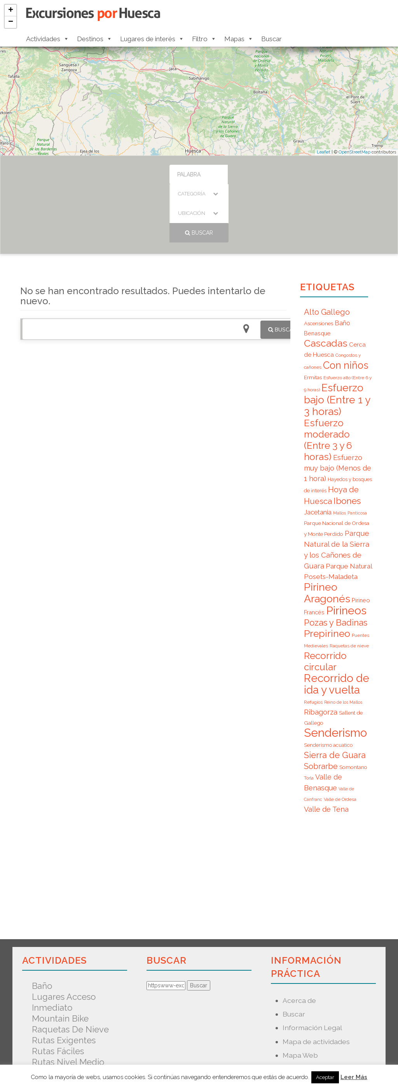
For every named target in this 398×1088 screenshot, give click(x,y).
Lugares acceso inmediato (64, 943)
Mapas (238, 39)
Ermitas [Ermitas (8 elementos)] (313, 319)
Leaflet (323, 152)
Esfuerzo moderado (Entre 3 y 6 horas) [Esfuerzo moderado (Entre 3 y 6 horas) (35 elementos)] (328, 381)
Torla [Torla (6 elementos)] (309, 719)
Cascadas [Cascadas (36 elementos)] (325, 285)
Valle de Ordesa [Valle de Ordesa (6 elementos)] (340, 741)
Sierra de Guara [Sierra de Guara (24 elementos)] (335, 697)
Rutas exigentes (64, 982)
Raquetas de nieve (70, 971)
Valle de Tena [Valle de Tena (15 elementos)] (326, 751)
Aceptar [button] (325, 1077)
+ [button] (10, 10)
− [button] (10, 22)
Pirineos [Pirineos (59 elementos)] (346, 552)
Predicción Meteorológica (325, 1024)
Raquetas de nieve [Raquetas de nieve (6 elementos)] (349, 587)
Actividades (47, 39)
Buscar (271, 39)
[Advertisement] (153, 381)
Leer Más (353, 1077)
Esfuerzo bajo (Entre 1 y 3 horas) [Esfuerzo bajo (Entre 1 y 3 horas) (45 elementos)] (337, 341)
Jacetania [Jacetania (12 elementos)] (318, 454)
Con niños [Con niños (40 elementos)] (345, 307)
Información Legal (312, 969)
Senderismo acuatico (74, 1015)
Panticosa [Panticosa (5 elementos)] (357, 454)
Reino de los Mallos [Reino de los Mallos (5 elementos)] (343, 644)
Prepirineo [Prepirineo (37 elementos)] (327, 575)
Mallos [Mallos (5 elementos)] (339, 454)
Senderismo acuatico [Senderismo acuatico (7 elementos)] (328, 687)
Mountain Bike (60, 960)
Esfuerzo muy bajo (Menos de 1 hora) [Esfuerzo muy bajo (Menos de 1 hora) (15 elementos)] (337, 409)
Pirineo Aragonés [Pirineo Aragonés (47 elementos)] (327, 534)
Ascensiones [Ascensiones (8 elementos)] (318, 265)
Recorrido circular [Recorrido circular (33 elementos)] (325, 603)
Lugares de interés (152, 39)
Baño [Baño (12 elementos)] (342, 265)
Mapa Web (300, 997)
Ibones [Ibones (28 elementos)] (347, 443)
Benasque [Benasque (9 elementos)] (317, 275)
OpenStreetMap (354, 152)
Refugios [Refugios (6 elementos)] (313, 644)
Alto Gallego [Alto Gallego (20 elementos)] (327, 253)
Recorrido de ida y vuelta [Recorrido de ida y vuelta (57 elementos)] (336, 626)
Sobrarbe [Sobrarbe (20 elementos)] (321, 708)
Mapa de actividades (316, 983)
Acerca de (299, 942)
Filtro (204, 39)
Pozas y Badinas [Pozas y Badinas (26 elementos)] (335, 564)
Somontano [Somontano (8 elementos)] (353, 709)
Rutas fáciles (58, 993)
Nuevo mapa (303, 1010)
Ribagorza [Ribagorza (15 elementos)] (320, 654)
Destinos (94, 39)
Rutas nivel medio (68, 1004)
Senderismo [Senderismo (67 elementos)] (335, 674)
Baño (42, 927)
